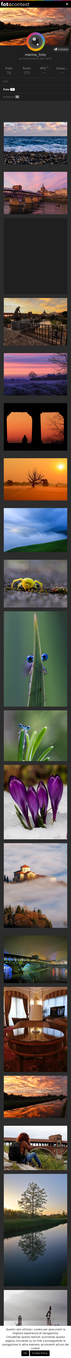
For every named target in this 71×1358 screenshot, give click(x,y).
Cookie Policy (40, 1353)
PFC (44, 68)
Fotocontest (15, 4)
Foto (9, 89)
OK (25, 1353)
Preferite (11, 97)
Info (5, 81)
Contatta (61, 49)
